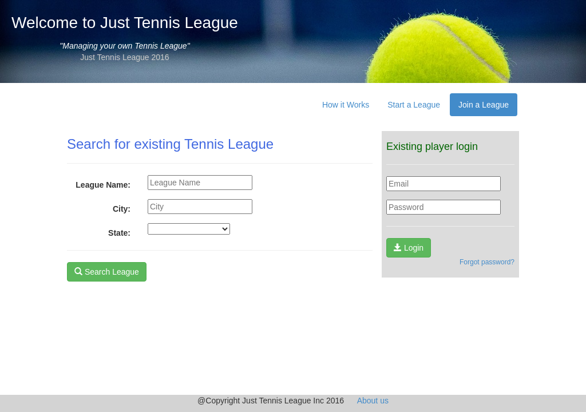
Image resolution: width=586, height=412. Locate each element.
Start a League (413, 104)
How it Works (345, 104)
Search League (106, 271)
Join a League (483, 104)
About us (373, 400)
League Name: (103, 184)
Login (408, 247)
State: (119, 232)
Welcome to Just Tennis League (124, 22)
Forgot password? (487, 262)
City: (121, 208)
